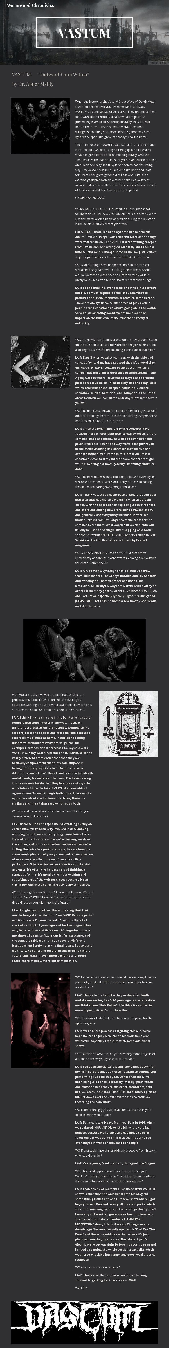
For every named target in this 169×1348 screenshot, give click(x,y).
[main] (84, 32)
